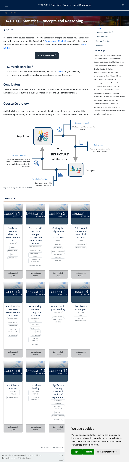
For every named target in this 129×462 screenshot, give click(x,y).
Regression (13, 335)
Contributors (102, 36)
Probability (58, 313)
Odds (33, 332)
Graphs (57, 241)
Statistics (12, 244)
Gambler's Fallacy (80, 314)
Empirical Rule (80, 248)
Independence (58, 316)
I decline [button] (88, 452)
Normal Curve (80, 244)
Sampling (33, 250)
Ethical (57, 412)
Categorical (35, 324)
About (13, 12)
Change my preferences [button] (107, 452)
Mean (54, 251)
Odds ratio (35, 344)
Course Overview (103, 41)
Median (61, 251)
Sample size (58, 419)
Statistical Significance (12, 330)
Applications (12, 258)
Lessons (99, 45)
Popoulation (12, 251)
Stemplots (58, 248)
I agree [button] (77, 452)
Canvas (60, 71)
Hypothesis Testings (58, 402)
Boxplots (58, 261)
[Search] (121, 13)
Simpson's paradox (35, 340)
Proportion (35, 328)
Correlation (12, 322)
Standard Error (12, 397)
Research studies (35, 247)
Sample (12, 247)
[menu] (6, 5)
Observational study (35, 255)
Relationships (12, 319)
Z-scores (80, 241)
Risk (38, 332)
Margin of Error (35, 265)
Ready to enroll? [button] (46, 55)
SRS (40, 250)
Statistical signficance (35, 399)
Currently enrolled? (105, 32)
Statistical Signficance (58, 408)
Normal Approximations (80, 319)
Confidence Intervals (13, 393)
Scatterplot (13, 326)
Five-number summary (58, 256)
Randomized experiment (35, 261)
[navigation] (69, 13)
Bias (12, 254)
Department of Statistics (56, 41)
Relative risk (35, 335)
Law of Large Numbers (57, 321)
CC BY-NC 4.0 (20, 458)
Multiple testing (58, 416)
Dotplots (58, 244)
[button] (5, 13)
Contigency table (35, 320)
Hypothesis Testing (35, 393)
